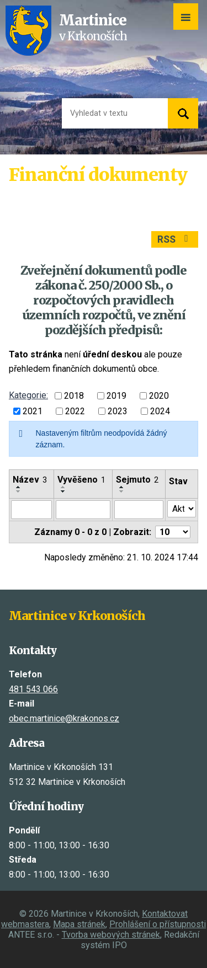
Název (30, 479)
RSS (175, 239)
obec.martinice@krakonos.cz (64, 718)
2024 (160, 411)
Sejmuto (137, 479)
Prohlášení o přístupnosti (157, 924)
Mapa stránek (79, 924)
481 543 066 (33, 689)
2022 (75, 411)
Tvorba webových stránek (111, 934)
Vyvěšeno (81, 479)
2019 (116, 396)
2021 (33, 411)
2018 (74, 396)
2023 (118, 411)
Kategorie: (28, 395)
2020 (159, 396)
